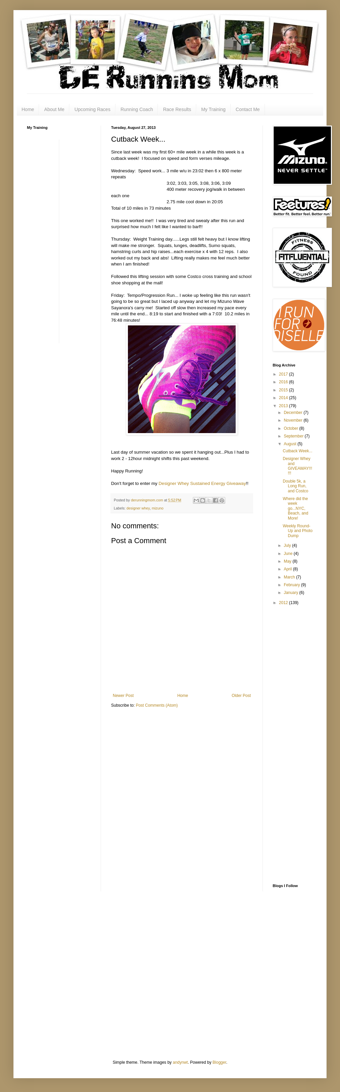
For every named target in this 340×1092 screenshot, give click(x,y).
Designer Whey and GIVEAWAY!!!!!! (297, 465)
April (288, 569)
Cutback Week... (297, 451)
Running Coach (137, 109)
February (292, 585)
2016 (284, 382)
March (290, 577)
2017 (284, 374)
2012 (284, 602)
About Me (54, 109)
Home (28, 109)
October (291, 428)
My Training (213, 109)
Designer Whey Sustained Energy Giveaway (202, 483)
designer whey (138, 508)
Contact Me (248, 109)
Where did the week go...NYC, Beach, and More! (295, 508)
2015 (284, 390)
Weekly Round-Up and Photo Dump (297, 531)
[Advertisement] (54, 241)
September (294, 436)
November (294, 420)
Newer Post (123, 695)
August (291, 444)
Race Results (177, 109)
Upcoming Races (92, 109)
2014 (284, 397)
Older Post (241, 695)
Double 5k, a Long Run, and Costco (295, 486)
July (288, 545)
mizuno (158, 508)
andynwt (180, 1062)
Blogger (219, 1062)
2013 (284, 405)
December (294, 412)
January (291, 592)
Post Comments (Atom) (157, 705)
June (289, 553)
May (288, 561)
